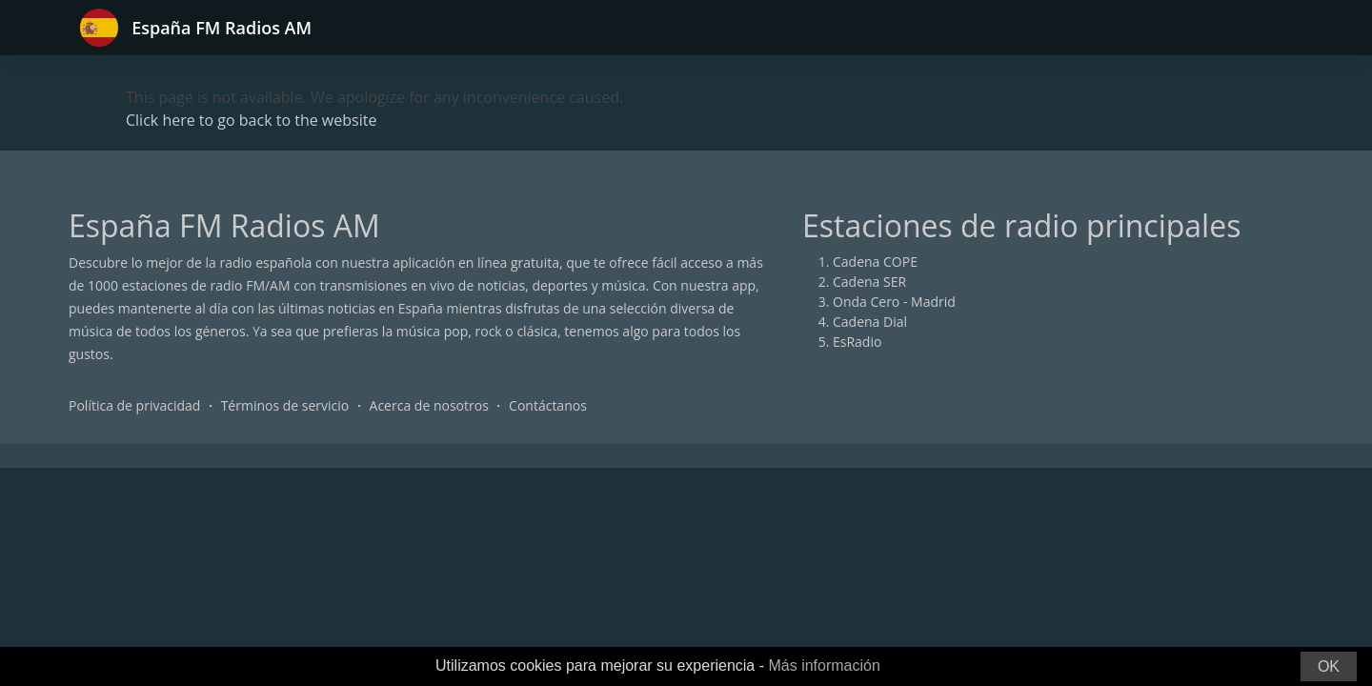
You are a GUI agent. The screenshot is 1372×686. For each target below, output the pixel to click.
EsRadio (857, 342)
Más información (823, 665)
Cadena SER (869, 281)
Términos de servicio (285, 405)
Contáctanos (548, 405)
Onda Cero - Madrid (894, 302)
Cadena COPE (875, 261)
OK (1329, 666)
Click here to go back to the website (251, 120)
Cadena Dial (870, 322)
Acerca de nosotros (429, 405)
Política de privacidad (134, 405)
